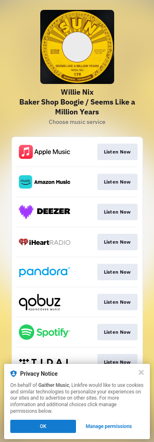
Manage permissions (109, 426)
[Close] (141, 372)
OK (43, 426)
